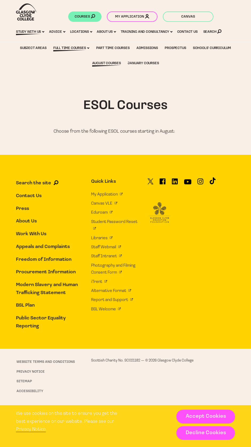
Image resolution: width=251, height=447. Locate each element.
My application (132, 17)
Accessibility (30, 391)
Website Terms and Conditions (46, 362)
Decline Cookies (206, 433)
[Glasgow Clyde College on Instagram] (200, 183)
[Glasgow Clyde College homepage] (26, 12)
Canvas (188, 16)
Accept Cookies (206, 416)
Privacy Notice (31, 429)
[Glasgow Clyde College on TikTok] (213, 182)
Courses (85, 17)
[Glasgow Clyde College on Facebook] (162, 183)
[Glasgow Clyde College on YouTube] (187, 183)
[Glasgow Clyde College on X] (150, 183)
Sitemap (24, 381)
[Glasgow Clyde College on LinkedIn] (175, 183)
